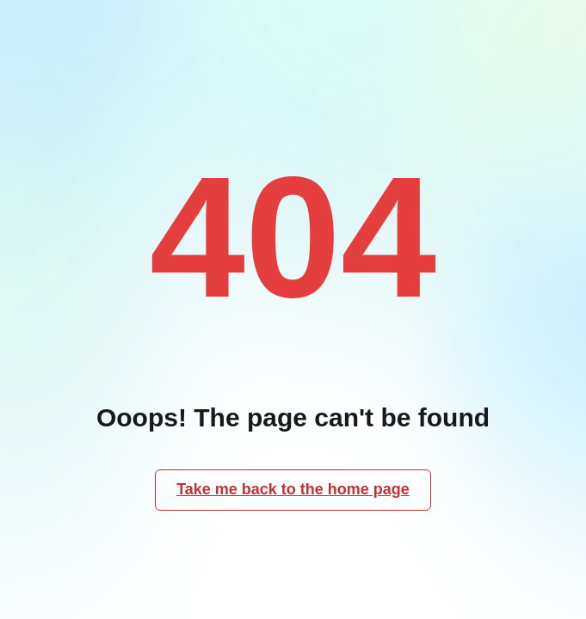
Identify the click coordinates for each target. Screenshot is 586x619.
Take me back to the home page (293, 489)
